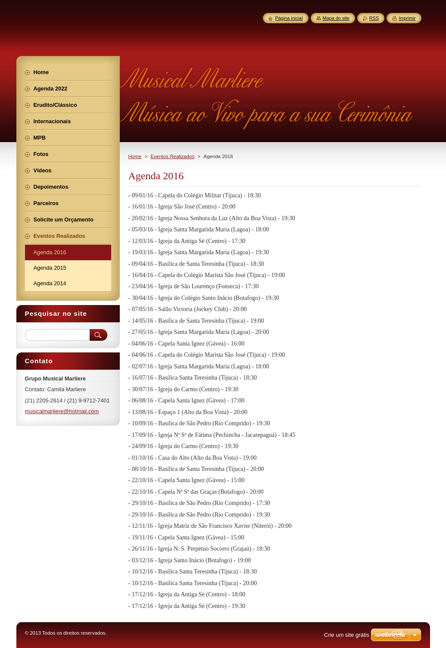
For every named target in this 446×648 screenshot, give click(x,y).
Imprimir (407, 18)
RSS (374, 18)
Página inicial (289, 18)
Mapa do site (336, 18)
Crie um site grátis (346, 635)
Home (135, 156)
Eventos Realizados (172, 156)
